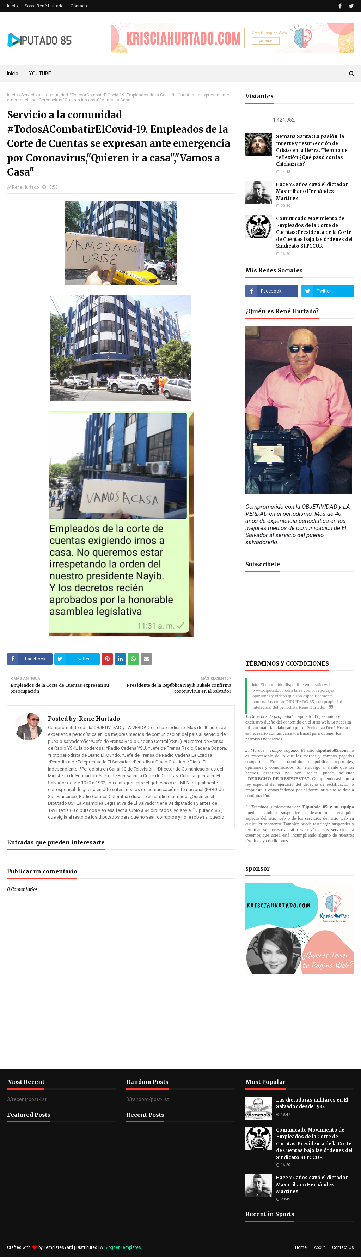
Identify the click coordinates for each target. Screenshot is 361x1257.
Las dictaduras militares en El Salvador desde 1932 (312, 1103)
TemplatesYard (58, 1247)
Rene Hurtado (25, 187)
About (319, 1247)
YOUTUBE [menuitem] (40, 73)
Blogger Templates (122, 1247)
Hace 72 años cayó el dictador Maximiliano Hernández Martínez (312, 191)
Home (301, 1247)
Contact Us (343, 1247)
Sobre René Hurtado (44, 6)
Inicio (12, 6)
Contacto (79, 6)
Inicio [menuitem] (12, 73)
